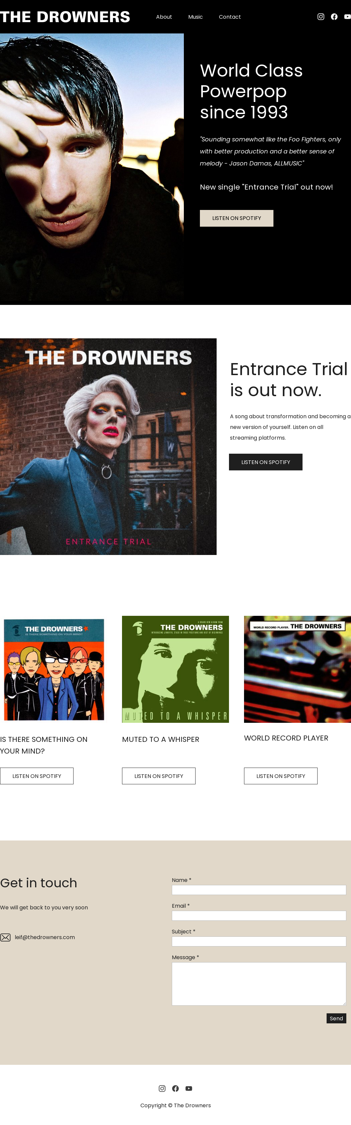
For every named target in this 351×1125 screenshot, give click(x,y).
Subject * (184, 931)
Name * (182, 880)
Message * (185, 957)
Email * (181, 906)
